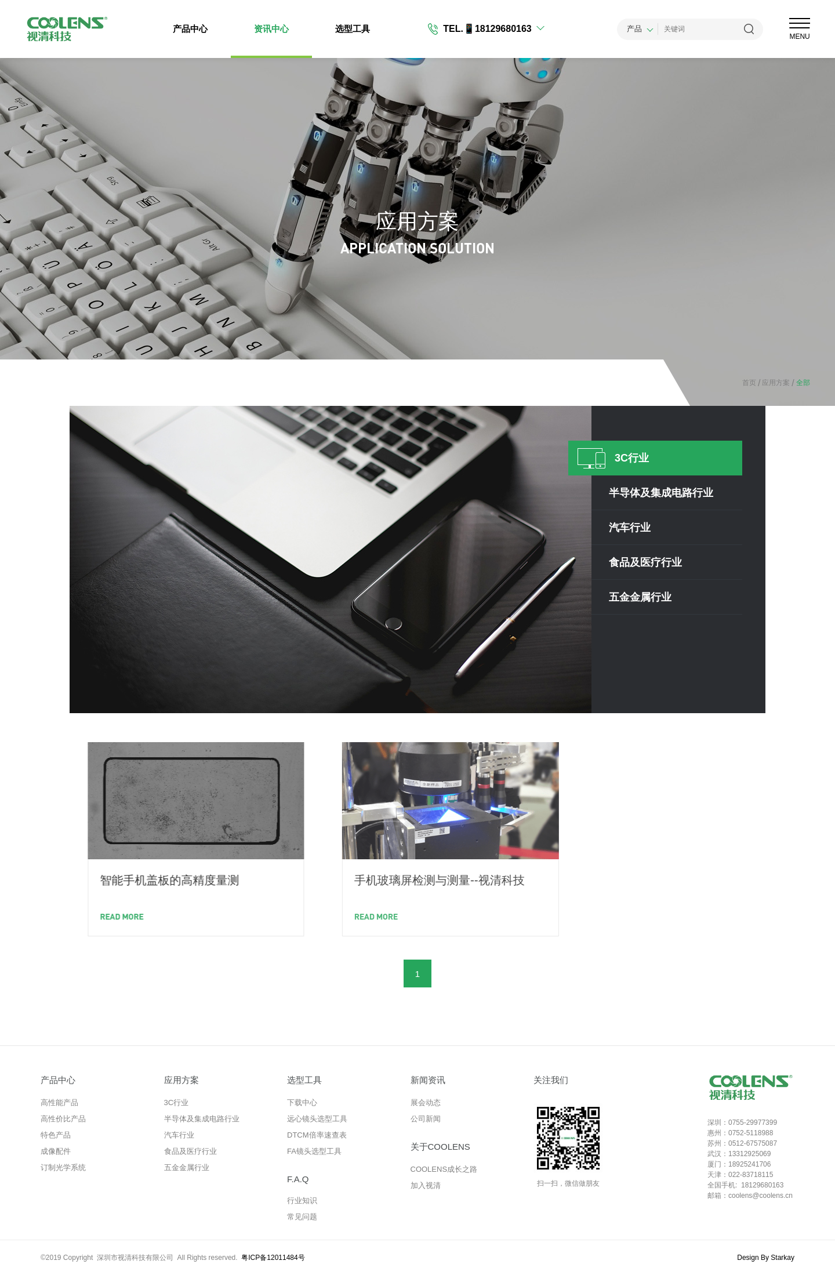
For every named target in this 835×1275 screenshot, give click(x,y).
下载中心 (302, 1102)
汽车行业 (179, 1135)
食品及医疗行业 (190, 1151)
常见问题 (302, 1216)
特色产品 (56, 1135)
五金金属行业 (186, 1167)
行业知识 (302, 1200)
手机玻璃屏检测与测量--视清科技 (602, 880)
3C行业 (176, 1102)
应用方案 (773, 383)
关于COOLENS (440, 1147)
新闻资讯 (428, 1080)
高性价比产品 (63, 1118)
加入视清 (426, 1185)
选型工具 (352, 29)
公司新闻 (426, 1118)
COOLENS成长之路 (444, 1169)
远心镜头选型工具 (317, 1118)
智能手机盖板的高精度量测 (303, 880)
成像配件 (56, 1151)
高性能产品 (59, 1102)
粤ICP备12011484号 (272, 1258)
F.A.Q (298, 1179)
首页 (749, 383)
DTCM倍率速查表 (317, 1135)
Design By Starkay (765, 1258)
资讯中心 (271, 29)
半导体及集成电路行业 (201, 1118)
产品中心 (190, 29)
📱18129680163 (497, 29)
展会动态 (426, 1102)
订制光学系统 (63, 1167)
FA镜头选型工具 (314, 1151)
